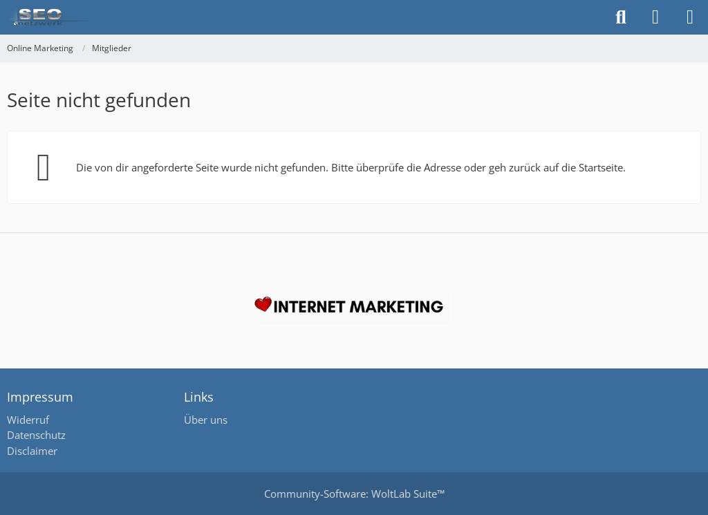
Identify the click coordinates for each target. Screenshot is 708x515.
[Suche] (621, 17)
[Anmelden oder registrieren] (655, 17)
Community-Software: (354, 493)
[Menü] (690, 17)
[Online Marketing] (49, 17)
